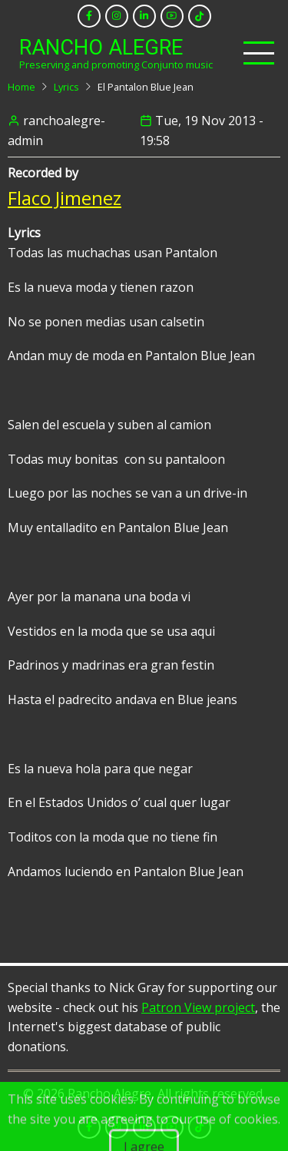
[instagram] (116, 16)
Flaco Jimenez (64, 197)
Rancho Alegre (101, 47)
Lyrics (66, 87)
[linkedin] (144, 16)
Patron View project (198, 1007)
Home (21, 87)
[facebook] (89, 16)
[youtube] (172, 16)
